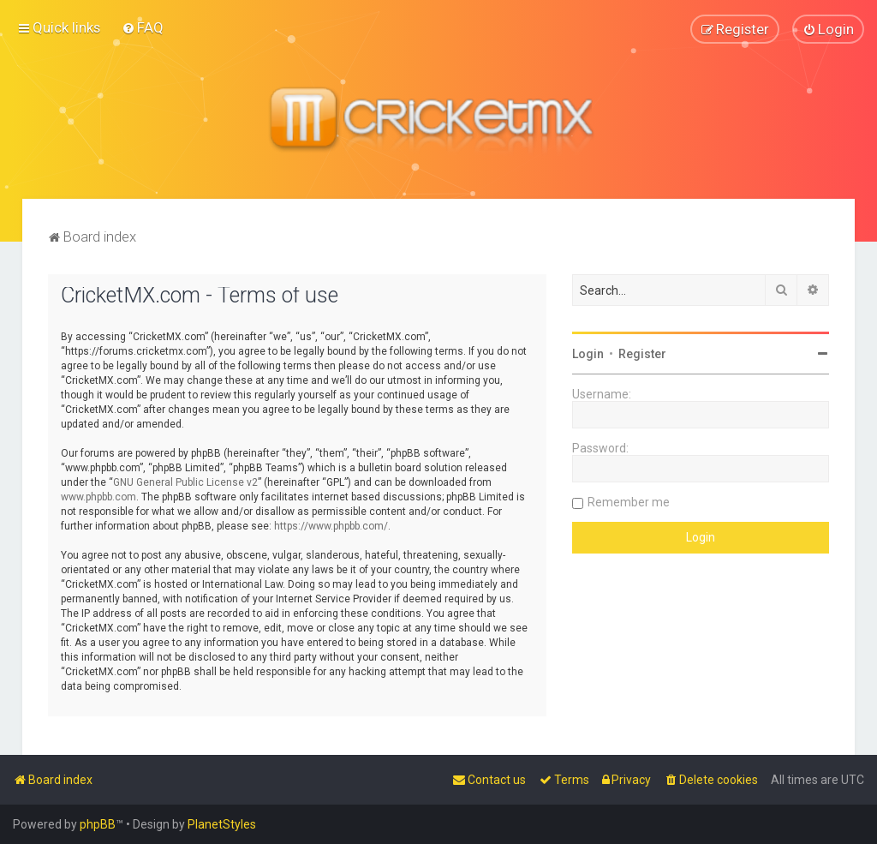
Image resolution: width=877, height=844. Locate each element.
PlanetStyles (222, 824)
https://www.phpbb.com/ (331, 524)
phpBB (98, 824)
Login (588, 352)
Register (642, 352)
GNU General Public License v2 (185, 481)
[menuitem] (142, 27)
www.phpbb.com (98, 495)
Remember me (629, 500)
